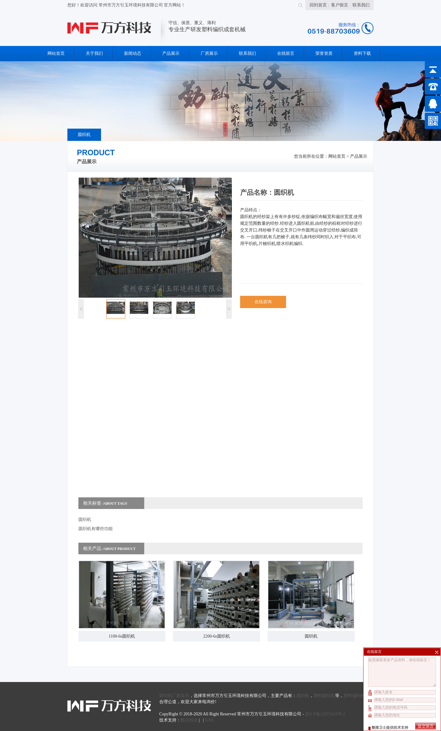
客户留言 (339, 5)
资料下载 (362, 53)
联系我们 (361, 5)
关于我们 (94, 53)
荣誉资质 (324, 53)
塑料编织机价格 (359, 695)
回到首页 (318, 5)
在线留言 (285, 53)
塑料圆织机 (324, 695)
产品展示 (170, 53)
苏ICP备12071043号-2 (325, 714)
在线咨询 (263, 302)
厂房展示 (209, 53)
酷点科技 (189, 720)
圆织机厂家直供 (174, 695)
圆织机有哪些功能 (95, 528)
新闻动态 (132, 53)
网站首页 (56, 53)
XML (209, 720)
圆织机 (84, 134)
